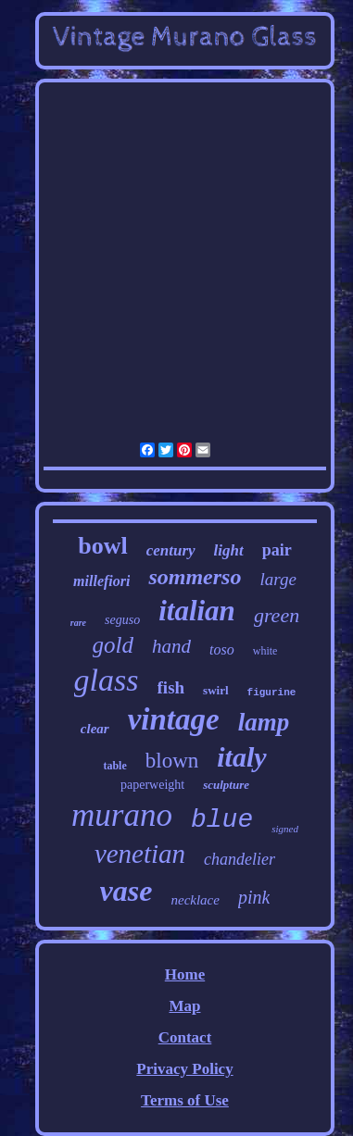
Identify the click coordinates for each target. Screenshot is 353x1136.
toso (221, 649)
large (277, 579)
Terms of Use (185, 1100)
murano (121, 815)
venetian (140, 853)
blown (172, 760)
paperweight (152, 785)
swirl (215, 690)
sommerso (194, 577)
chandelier (239, 859)
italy (241, 757)
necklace (194, 900)
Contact (185, 1037)
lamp (264, 722)
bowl (102, 545)
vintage (174, 719)
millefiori (101, 581)
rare (78, 623)
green (276, 615)
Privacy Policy (184, 1069)
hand (171, 646)
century (170, 550)
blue (222, 819)
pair (277, 550)
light (229, 550)
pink (254, 897)
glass (106, 680)
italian (196, 610)
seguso (122, 620)
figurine (271, 692)
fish (171, 687)
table (114, 765)
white (265, 650)
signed (284, 828)
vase (126, 890)
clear (95, 728)
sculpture (226, 785)
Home (185, 974)
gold (113, 644)
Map (184, 1006)
